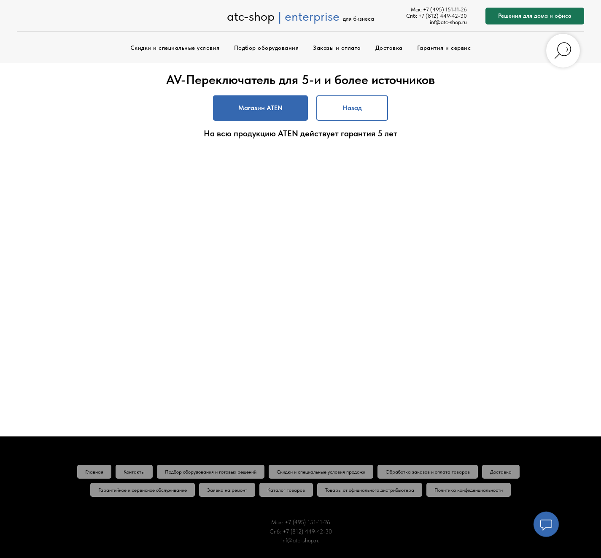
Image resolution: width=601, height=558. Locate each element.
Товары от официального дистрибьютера (369, 490)
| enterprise (309, 16)
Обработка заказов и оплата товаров (427, 472)
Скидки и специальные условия (175, 47)
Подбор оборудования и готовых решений (210, 472)
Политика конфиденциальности (468, 490)
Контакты (134, 472)
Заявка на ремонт (227, 490)
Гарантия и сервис (444, 47)
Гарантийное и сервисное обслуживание (142, 490)
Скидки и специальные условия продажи (321, 472)
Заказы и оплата (337, 47)
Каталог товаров (286, 490)
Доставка (389, 47)
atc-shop (251, 16)
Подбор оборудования (266, 47)
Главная (94, 472)
